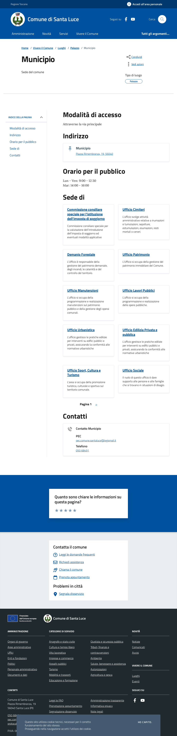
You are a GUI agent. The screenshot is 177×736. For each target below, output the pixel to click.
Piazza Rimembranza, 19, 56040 (94, 154)
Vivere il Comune (87, 33)
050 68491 (82, 450)
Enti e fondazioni (17, 658)
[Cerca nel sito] (162, 19)
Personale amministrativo (22, 669)
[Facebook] (124, 19)
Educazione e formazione (63, 680)
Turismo (53, 669)
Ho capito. (145, 722)
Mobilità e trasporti (60, 675)
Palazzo (74, 48)
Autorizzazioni (98, 669)
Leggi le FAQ (56, 700)
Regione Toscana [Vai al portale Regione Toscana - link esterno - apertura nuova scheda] (19, 4)
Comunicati (138, 647)
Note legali (97, 711)
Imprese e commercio (61, 658)
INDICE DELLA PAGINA (26, 117)
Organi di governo (18, 641)
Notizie (136, 641)
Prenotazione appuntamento (65, 706)
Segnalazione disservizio (63, 711)
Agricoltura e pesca (101, 675)
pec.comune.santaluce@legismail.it (96, 440)
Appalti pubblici (57, 664)
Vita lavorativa (57, 653)
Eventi (135, 681)
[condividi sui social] (134, 57)
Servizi (63, 33)
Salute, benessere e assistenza (108, 664)
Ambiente (96, 658)
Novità (46, 33)
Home (24, 48)
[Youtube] (131, 19)
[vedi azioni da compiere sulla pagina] (135, 64)
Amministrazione (23, 33)
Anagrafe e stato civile (62, 641)
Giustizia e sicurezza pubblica (107, 641)
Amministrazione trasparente (107, 700)
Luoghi (62, 48)
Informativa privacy (102, 706)
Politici (11, 664)
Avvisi (135, 653)
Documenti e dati (17, 675)
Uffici (10, 653)
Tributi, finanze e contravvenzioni (100, 650)
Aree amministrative (19, 647)
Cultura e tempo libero (61, 647)
